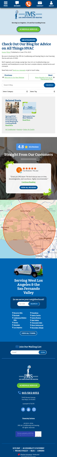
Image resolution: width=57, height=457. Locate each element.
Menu (6, 6)
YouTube (29, 407)
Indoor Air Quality (29, 129)
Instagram (34, 407)
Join (43, 350)
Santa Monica (36, 316)
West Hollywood (37, 323)
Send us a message (19, 70)
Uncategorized (28, 40)
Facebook (23, 407)
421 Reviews (34, 146)
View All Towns (28, 331)
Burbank (16, 314)
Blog (8, 52)
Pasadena (34, 312)
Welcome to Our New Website (14, 77)
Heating (19, 129)
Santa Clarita (36, 314)
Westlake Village (37, 325)
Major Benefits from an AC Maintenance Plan (43, 78)
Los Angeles (18, 325)
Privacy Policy (24, 432)
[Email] (28, 350)
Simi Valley (35, 319)
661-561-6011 (28, 4)
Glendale (17, 323)
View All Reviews (28, 187)
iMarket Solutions (26, 451)
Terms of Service (29, 432)
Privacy (37, 433)
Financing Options (28, 416)
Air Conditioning (10, 129)
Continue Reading (28, 181)
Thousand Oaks (36, 321)
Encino (16, 321)
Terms (39, 433)
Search (49, 85)
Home (4, 52)
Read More (9, 125)
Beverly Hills (18, 312)
